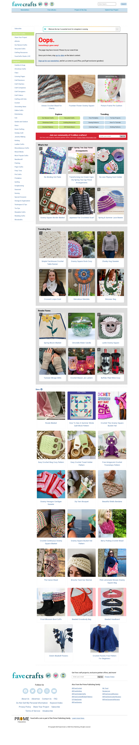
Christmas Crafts (20, 69)
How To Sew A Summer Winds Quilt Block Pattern (81, 424)
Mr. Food (105, 688)
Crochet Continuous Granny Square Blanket (51, 542)
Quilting (17, 182)
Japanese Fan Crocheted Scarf (81, 217)
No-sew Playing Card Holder (110, 177)
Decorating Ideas (20, 107)
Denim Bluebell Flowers (58, 656)
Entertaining (18, 114)
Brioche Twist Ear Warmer (81, 580)
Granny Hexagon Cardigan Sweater (51, 502)
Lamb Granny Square (110, 343)
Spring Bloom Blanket (52, 343)
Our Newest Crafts (21, 45)
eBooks (17, 41)
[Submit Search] (123, 4)
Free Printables (93, 118)
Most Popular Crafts (21, 155)
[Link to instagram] (47, 691)
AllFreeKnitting (77, 691)
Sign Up (122, 136)
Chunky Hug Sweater (110, 261)
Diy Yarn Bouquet (82, 501)
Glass (16, 125)
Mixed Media (19, 152)
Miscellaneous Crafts (22, 148)
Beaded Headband (112, 619)
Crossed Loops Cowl (52, 299)
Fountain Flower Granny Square (81, 106)
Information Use (91, 137)
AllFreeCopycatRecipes (110, 694)
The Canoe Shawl (51, 580)
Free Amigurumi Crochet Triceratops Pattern (112, 463)
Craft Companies (20, 88)
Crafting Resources (21, 52)
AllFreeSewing (77, 702)
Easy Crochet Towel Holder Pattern (82, 463)
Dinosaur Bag (110, 299)
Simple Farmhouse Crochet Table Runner (53, 262)
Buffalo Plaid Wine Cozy (110, 378)
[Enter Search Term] (107, 4)
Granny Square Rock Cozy (81, 261)
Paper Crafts (19, 167)
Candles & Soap (20, 65)
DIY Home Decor (69, 127)
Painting (17, 163)
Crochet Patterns (47, 127)
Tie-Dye (17, 208)
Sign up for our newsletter (48, 61)
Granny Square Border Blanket (52, 217)
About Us (25, 699)
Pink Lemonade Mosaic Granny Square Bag (112, 581)
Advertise (36, 699)
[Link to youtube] (54, 691)
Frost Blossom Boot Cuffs (51, 619)
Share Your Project (21, 37)
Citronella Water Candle (81, 343)
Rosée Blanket (51, 423)
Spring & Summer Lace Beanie (110, 217)
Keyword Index (56, 703)
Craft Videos (19, 95)
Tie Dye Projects (115, 118)
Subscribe (18, 28)
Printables (18, 178)
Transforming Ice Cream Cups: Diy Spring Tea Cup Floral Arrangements (81, 180)
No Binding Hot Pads (52, 177)
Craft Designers (20, 91)
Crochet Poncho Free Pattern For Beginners (104, 657)
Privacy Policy (81, 137)
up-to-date (60, 55)
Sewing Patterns (94, 122)
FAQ (55, 699)
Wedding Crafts (20, 216)
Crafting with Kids (21, 99)
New (39, 389)
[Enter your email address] (84, 677)
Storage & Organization (22, 201)
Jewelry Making (20, 137)
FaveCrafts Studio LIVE (22, 56)
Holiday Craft (19, 133)
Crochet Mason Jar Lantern (81, 378)
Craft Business (20, 80)
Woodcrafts (18, 220)
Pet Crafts (18, 174)
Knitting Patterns (115, 127)
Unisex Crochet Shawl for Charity (51, 107)
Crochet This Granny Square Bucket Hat (112, 424)
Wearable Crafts (20, 212)
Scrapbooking (19, 186)
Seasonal (18, 189)
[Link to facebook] (25, 691)
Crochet (17, 103)
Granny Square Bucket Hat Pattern (81, 542)
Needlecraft (19, 159)
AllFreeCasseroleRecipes (111, 699)
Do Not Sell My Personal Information (32, 703)
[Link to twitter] (33, 691)
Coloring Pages (20, 76)
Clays (16, 73)
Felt (16, 118)
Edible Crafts (19, 110)
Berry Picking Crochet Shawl (112, 541)
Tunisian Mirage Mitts (52, 378)
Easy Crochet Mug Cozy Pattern (51, 462)
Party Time (18, 171)
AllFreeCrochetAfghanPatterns (82, 697)
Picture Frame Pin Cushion (111, 106)
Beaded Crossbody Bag (81, 619)
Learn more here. (78, 718)
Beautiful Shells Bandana (112, 501)
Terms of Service (32, 711)
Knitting (17, 140)
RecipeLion (106, 691)
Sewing (17, 193)
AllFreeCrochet (77, 688)
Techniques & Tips (21, 204)
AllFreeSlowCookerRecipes (111, 697)
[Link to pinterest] (40, 691)
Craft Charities (19, 84)
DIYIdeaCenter (77, 699)
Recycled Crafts (20, 49)
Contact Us (46, 699)
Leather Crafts (19, 144)
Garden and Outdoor (21, 122)
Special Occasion (20, 197)
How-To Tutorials (115, 122)
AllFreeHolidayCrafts (79, 694)
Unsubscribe (47, 711)
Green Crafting (19, 129)
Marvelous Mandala (81, 299)
